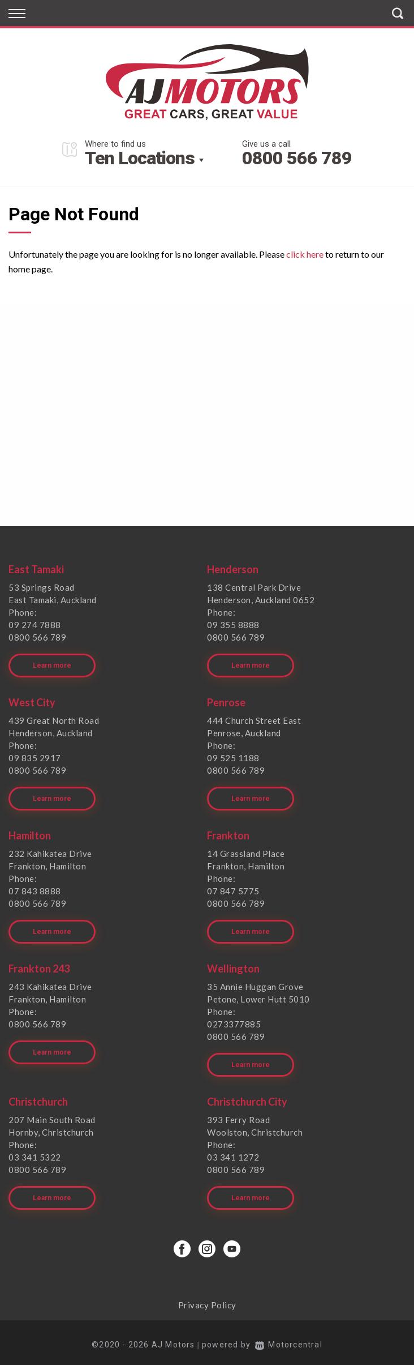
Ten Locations (140, 158)
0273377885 (234, 1021)
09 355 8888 (233, 625)
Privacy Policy (207, 1300)
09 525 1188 (233, 757)
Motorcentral (289, 1339)
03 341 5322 (34, 1153)
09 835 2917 (34, 757)
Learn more (52, 664)
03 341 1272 (233, 1153)
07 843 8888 (34, 889)
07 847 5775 (233, 889)
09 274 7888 (34, 625)
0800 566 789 (297, 158)
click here (305, 254)
